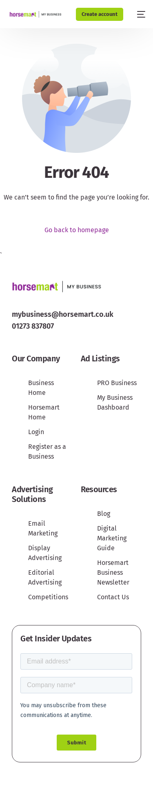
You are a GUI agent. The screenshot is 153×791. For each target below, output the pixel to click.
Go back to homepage (76, 230)
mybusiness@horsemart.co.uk (62, 314)
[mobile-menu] (138, 14)
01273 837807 (33, 326)
